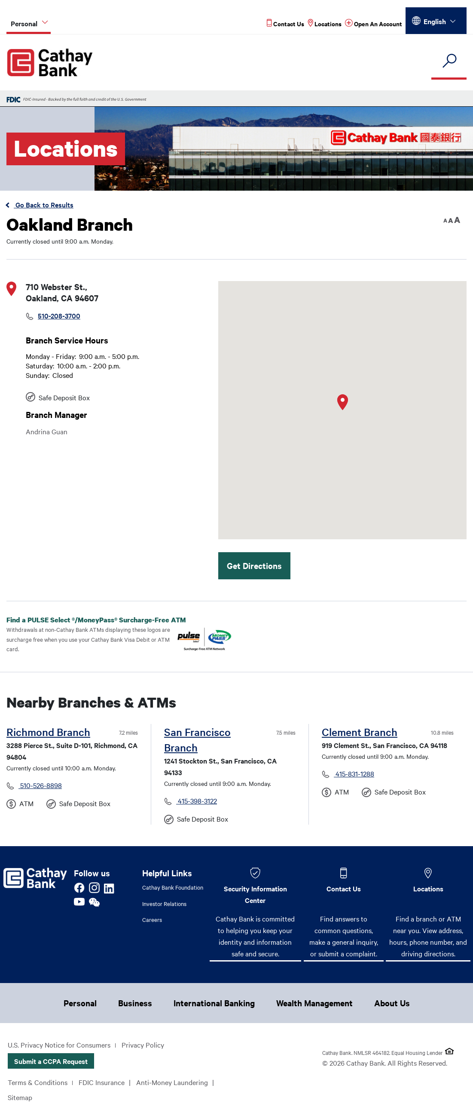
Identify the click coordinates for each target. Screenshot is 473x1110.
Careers (152, 919)
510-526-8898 (40, 785)
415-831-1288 (354, 773)
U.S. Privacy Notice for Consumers (59, 1044)
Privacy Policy (143, 1044)
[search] (449, 61)
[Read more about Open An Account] (373, 23)
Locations (428, 888)
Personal (80, 1002)
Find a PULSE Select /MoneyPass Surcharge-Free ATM (103, 620)
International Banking (214, 1002)
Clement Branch (359, 732)
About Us (392, 1002)
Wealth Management (314, 1002)
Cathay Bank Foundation (172, 887)
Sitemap (20, 1097)
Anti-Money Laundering (172, 1082)
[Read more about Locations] (325, 23)
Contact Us (344, 888)
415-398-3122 (196, 800)
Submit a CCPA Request (51, 1061)
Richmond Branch (48, 732)
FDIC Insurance (102, 1082)
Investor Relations (164, 903)
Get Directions (254, 565)
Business (135, 1002)
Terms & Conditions (37, 1082)
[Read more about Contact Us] (285, 23)
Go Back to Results (43, 204)
